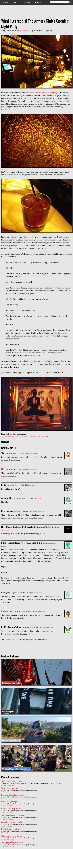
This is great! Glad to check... (12, 781)
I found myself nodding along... (13, 822)
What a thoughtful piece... (11, 802)
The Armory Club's (32, 93)
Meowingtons (7, 611)
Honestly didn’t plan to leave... (12, 795)
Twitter (15, 2)
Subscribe (4, 2)
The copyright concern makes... (13, 843)
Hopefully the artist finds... (11, 829)
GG (2, 469)
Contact (38, 2)
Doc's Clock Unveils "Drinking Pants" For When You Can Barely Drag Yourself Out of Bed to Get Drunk (32, 783)
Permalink (32, 453)
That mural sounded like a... (11, 836)
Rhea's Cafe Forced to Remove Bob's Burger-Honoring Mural (20, 790)
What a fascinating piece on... (12, 788)
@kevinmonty (24, 31)
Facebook (27, 2)
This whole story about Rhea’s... (13, 815)
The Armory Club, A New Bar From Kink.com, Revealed (26, 437)
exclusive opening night (49, 93)
